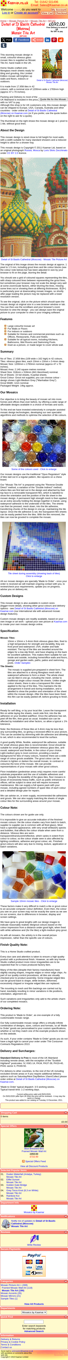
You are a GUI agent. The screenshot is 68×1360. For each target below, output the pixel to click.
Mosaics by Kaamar (34, 1212)
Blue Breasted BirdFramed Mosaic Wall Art (34, 1150)
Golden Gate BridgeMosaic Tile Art (16, 1186)
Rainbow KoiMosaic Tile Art (13, 1197)
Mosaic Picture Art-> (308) (14, 1285)
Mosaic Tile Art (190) (13, 1290)
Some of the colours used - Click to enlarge (34, 468)
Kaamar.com (60, 621)
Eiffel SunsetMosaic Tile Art (13, 1181)
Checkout (61, 13)
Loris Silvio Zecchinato (55, 150)
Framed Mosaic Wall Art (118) (17, 1287)
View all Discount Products (34, 1166)
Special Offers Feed (34, 1161)
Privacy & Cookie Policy (13, 1342)
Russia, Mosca (32, 150)
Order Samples (22, 663)
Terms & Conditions (11, 1344)
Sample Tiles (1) (9, 1298)
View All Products (34, 1304)
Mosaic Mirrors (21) (11, 1296)
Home (3, 20)
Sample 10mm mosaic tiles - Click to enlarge (34, 900)
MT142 (51, 20)
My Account (59, 9)
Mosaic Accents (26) (11, 1293)
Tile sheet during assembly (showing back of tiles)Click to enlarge (34, 573)
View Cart (47, 13)
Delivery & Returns (10, 1339)
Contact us (6, 1347)
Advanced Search (34, 1331)
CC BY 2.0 (12, 153)
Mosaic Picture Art (18, 20)
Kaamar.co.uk (14, 3)
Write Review (34, 1244)
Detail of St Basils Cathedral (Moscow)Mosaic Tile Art (52, 80)
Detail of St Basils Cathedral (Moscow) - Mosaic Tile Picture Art (34, 258)
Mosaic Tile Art (38, 20)
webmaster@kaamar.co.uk (22, 1351)
